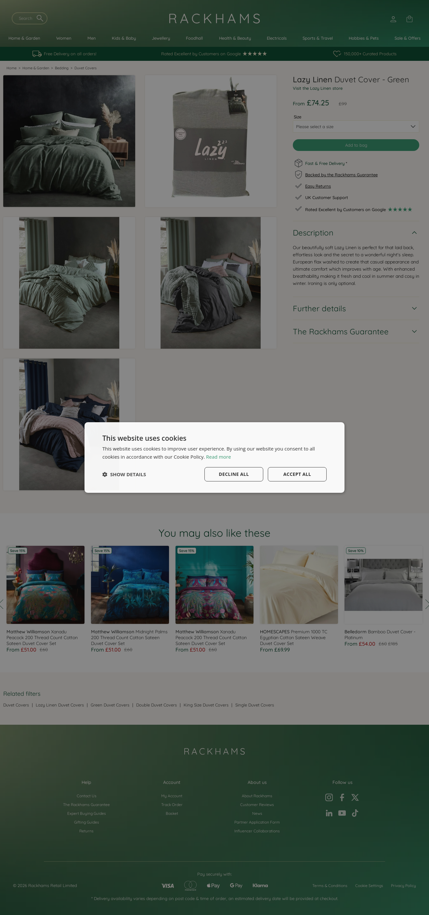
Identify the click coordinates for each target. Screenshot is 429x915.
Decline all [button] (234, 474)
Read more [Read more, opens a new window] (218, 456)
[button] (124, 474)
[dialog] (214, 457)
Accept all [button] (297, 474)
